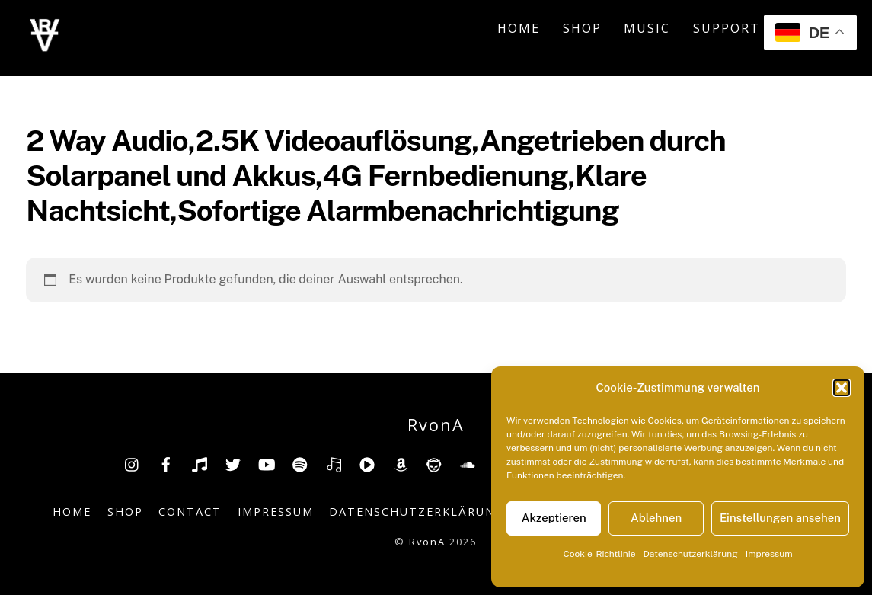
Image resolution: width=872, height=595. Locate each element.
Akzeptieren (554, 517)
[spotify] (300, 463)
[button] (841, 387)
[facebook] (166, 463)
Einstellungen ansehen (780, 517)
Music (647, 28)
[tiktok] (199, 463)
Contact (190, 511)
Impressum (769, 554)
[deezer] (333, 463)
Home (518, 28)
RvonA (427, 542)
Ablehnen (656, 517)
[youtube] (266, 463)
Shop (582, 28)
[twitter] (233, 463)
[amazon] (400, 463)
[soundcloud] (467, 463)
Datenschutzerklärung (691, 554)
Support (726, 28)
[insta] (132, 463)
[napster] (434, 463)
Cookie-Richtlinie (599, 554)
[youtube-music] (367, 463)
